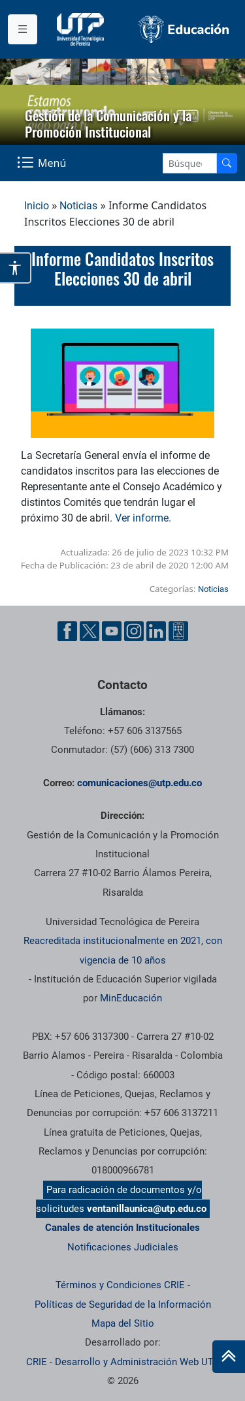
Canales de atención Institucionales (122, 1227)
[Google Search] (190, 163)
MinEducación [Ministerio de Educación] (131, 998)
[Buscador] (226, 163)
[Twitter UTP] (89, 631)
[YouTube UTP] (112, 631)
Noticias (78, 205)
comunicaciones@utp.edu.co (139, 783)
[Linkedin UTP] (156, 631)
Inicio (36, 205)
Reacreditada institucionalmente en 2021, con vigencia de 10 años (123, 950)
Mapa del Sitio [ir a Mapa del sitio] (122, 1323)
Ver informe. (144, 518)
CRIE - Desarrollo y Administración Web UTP (123, 1362)
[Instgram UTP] (134, 631)
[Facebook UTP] (67, 631)
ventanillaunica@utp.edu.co (146, 1209)
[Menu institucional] (22, 29)
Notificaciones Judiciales (122, 1247)
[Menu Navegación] (43, 163)
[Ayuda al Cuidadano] (178, 631)
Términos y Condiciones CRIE (120, 1285)
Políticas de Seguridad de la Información (123, 1304)
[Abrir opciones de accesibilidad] (15, 268)
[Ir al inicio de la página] (228, 1356)
